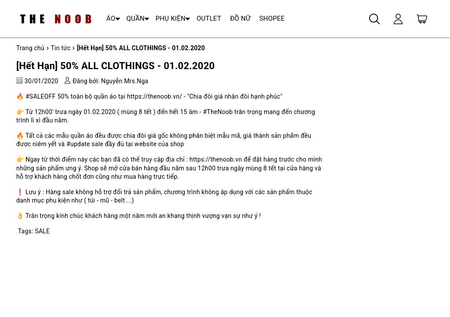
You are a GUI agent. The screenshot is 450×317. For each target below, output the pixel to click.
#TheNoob (218, 111)
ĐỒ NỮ (240, 18)
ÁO (111, 18)
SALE (42, 231)
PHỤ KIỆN (170, 18)
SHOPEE (272, 18)
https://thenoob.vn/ (154, 96)
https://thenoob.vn (215, 159)
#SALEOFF (40, 96)
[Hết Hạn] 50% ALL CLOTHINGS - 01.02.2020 (115, 65)
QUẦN (136, 18)
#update (78, 143)
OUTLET (208, 18)
